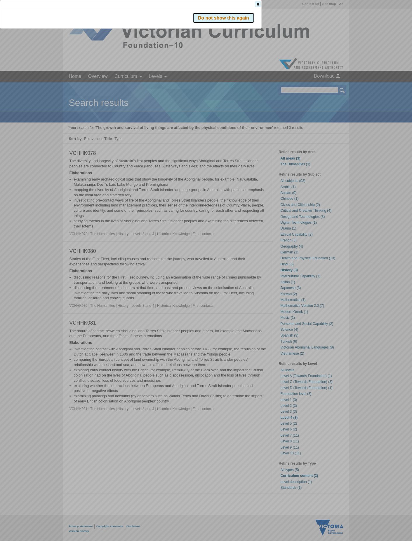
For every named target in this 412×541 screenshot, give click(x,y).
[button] (332, 87)
